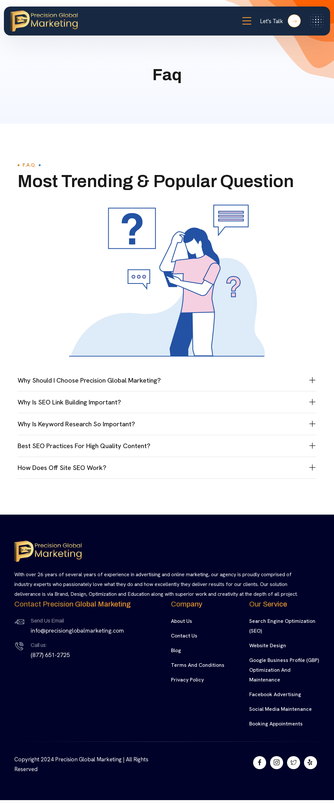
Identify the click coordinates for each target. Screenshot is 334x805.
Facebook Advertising (275, 694)
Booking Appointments (276, 723)
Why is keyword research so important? (76, 424)
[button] (167, 380)
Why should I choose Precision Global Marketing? (89, 380)
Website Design (267, 645)
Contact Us (184, 635)
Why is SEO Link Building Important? (69, 402)
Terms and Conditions (197, 665)
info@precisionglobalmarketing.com (77, 630)
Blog (176, 650)
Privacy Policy (187, 679)
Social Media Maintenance (280, 709)
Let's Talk (280, 20)
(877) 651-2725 (50, 655)
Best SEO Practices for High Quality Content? (84, 446)
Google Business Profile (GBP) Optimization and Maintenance (284, 670)
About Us (181, 621)
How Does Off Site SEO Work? (62, 467)
